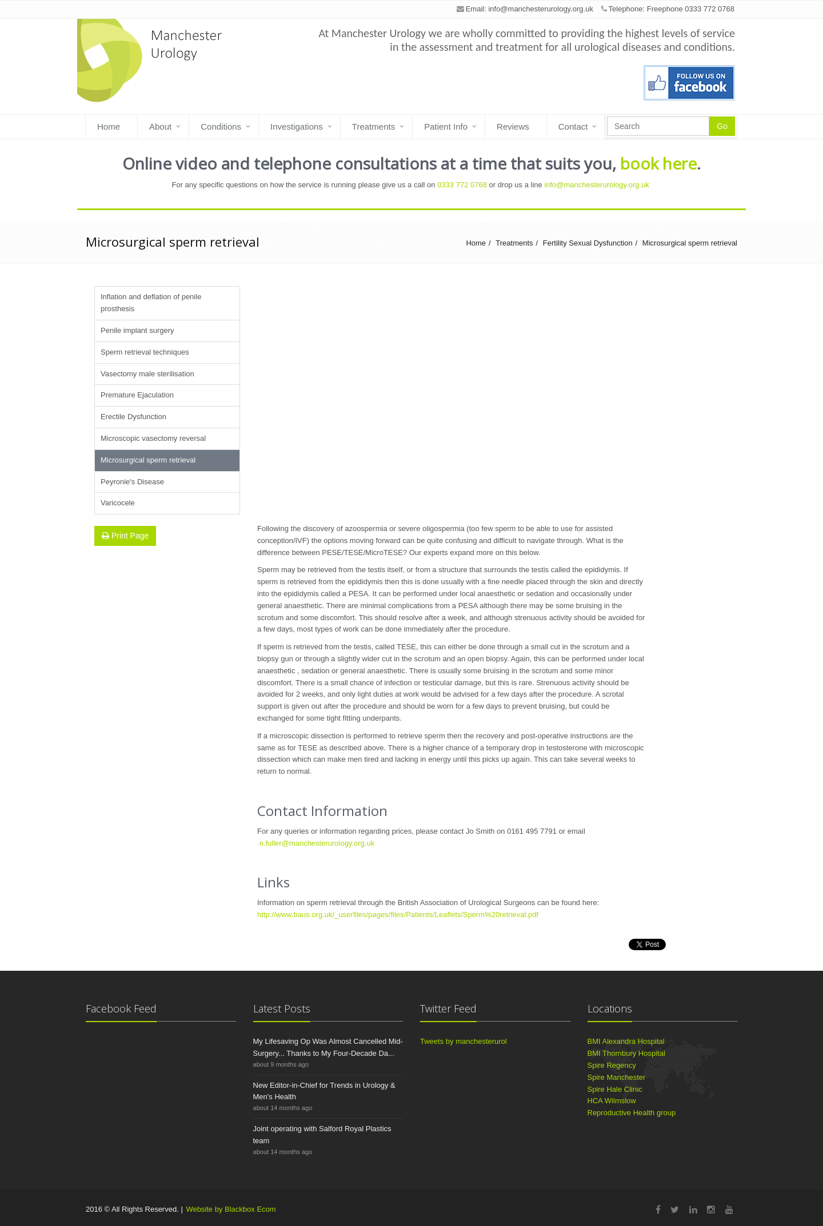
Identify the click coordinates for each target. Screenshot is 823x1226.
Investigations (296, 126)
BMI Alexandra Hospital (626, 1041)
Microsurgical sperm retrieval (689, 243)
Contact (573, 126)
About (160, 126)
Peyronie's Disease (132, 481)
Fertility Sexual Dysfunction (588, 243)
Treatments (373, 126)
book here (658, 163)
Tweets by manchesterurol (463, 1041)
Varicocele (118, 503)
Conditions (221, 126)
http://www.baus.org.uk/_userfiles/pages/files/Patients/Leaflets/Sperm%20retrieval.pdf (397, 914)
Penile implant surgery (137, 330)
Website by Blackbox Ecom (230, 1209)
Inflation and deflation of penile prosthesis (151, 302)
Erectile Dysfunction (133, 416)
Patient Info (446, 126)
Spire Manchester (617, 1077)
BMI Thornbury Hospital (626, 1053)
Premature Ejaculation (137, 395)
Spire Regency (612, 1065)
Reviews (513, 126)
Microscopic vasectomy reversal (153, 438)
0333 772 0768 (462, 184)
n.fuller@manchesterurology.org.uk (317, 843)
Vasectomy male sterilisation (147, 373)
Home (108, 126)
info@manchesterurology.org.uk (540, 9)
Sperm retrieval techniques (145, 352)
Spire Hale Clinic (615, 1089)
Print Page (125, 535)
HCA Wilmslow (612, 1100)
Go (722, 126)
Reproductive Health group (632, 1112)
